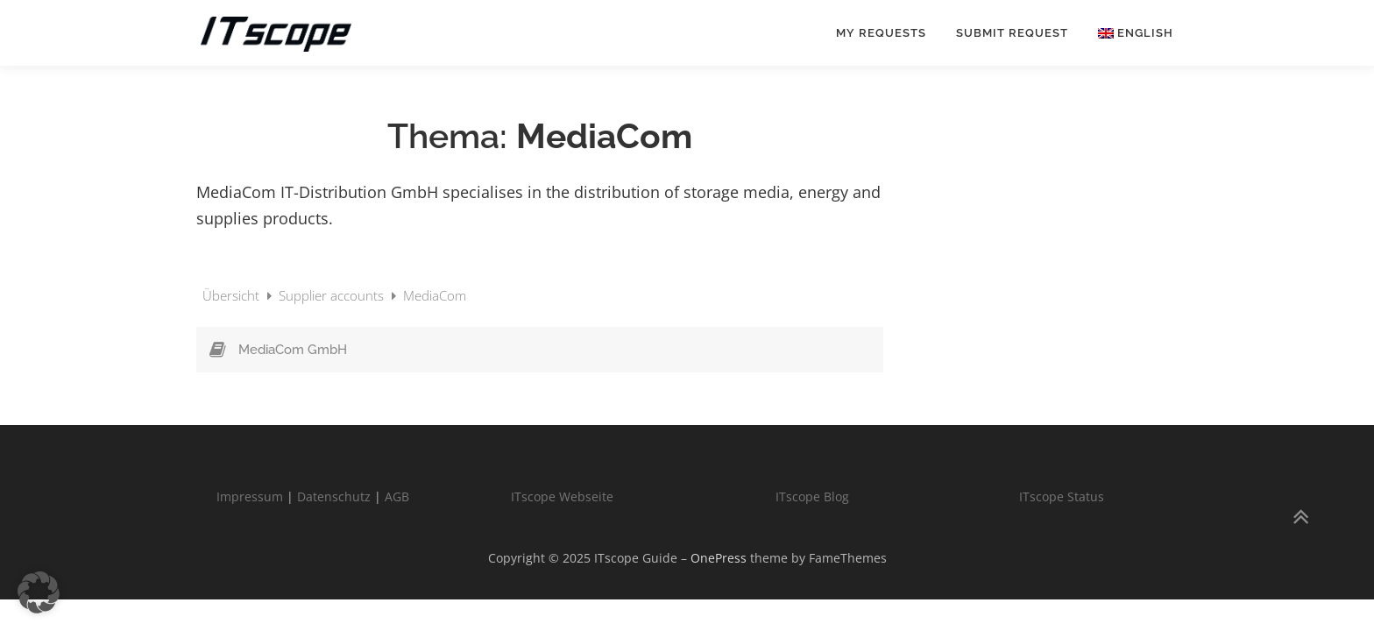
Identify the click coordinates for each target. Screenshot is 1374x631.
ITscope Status (1061, 496)
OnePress (719, 557)
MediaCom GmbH (292, 350)
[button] (38, 592)
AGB (397, 496)
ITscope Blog (812, 496)
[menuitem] (1128, 33)
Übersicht (232, 295)
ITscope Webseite (562, 496)
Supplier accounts (333, 295)
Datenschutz (334, 496)
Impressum (249, 496)
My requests (881, 32)
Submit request (1012, 32)
